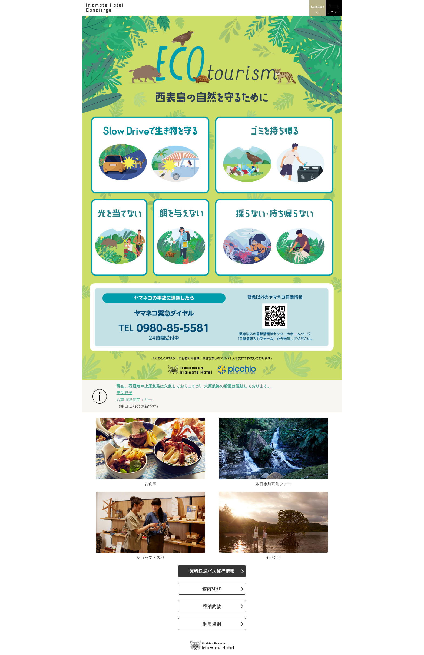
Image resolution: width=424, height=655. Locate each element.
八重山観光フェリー (134, 399)
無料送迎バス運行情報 (212, 571)
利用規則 (212, 624)
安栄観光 (124, 393)
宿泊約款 (212, 606)
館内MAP (212, 589)
